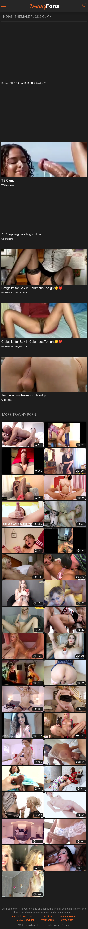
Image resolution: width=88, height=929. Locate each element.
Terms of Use (46, 916)
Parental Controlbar (22, 916)
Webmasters (48, 920)
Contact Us (67, 920)
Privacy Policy (67, 916)
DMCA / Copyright (24, 920)
